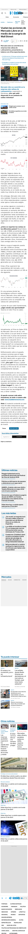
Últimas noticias (15, 904)
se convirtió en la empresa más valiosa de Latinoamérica (13, 89)
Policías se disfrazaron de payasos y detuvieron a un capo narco (14, 482)
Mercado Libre (17, 22)
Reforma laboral (22, 9)
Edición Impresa (6, 917)
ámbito (3, 22)
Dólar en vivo (13, 9)
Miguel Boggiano (6, 41)
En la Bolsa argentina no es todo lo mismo (18, 111)
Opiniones (10, 22)
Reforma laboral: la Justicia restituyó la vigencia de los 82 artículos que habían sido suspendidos (15, 547)
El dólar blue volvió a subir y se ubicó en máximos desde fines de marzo (14, 777)
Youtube (17, 898)
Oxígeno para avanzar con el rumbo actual (17, 106)
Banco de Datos (6, 909)
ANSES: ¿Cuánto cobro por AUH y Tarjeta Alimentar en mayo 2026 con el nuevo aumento (13, 489)
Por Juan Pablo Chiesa (15, 698)
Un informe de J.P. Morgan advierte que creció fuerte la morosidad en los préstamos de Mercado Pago (14, 58)
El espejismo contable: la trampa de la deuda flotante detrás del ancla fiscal (14, 63)
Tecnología (18, 922)
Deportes (22, 914)
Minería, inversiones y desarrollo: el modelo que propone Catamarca (18, 703)
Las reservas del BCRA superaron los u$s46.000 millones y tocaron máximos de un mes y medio (5, 744)
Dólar (7, 17)
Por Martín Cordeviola (20, 686)
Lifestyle (22, 912)
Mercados (18, 909)
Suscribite (19, 436)
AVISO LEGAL (5, 930)
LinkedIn (13, 898)
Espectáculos (6, 922)
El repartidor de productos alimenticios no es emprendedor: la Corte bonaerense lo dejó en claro (18, 694)
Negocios (4, 912)
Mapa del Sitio (11, 925)
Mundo (13, 914)
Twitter (2, 898)
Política (23, 906)
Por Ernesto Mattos (5, 686)
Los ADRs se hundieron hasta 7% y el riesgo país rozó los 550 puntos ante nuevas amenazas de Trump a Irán (16, 529)
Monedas (3, 579)
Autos (21, 920)
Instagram (9, 898)
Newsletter (23, 898)
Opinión (13, 912)
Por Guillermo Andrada (15, 707)
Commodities (17, 579)
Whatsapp (21, 898)
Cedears (24, 579)
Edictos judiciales (18, 930)
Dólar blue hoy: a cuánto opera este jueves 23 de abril (12, 505)
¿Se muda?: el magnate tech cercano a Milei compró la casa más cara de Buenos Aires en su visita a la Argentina (15, 520)
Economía (16, 17)
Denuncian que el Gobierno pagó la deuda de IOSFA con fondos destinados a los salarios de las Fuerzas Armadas (14, 497)
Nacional (4, 914)
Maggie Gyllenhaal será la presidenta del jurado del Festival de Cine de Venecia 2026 (13, 475)
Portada (4, 904)
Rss (2, 925)
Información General (8, 920)
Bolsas (10, 579)
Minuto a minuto (22, 731)
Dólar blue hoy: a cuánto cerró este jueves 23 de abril (13, 808)
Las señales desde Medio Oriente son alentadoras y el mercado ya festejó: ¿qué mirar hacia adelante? (20, 677)
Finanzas (14, 906)
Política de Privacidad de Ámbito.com (13, 928)
